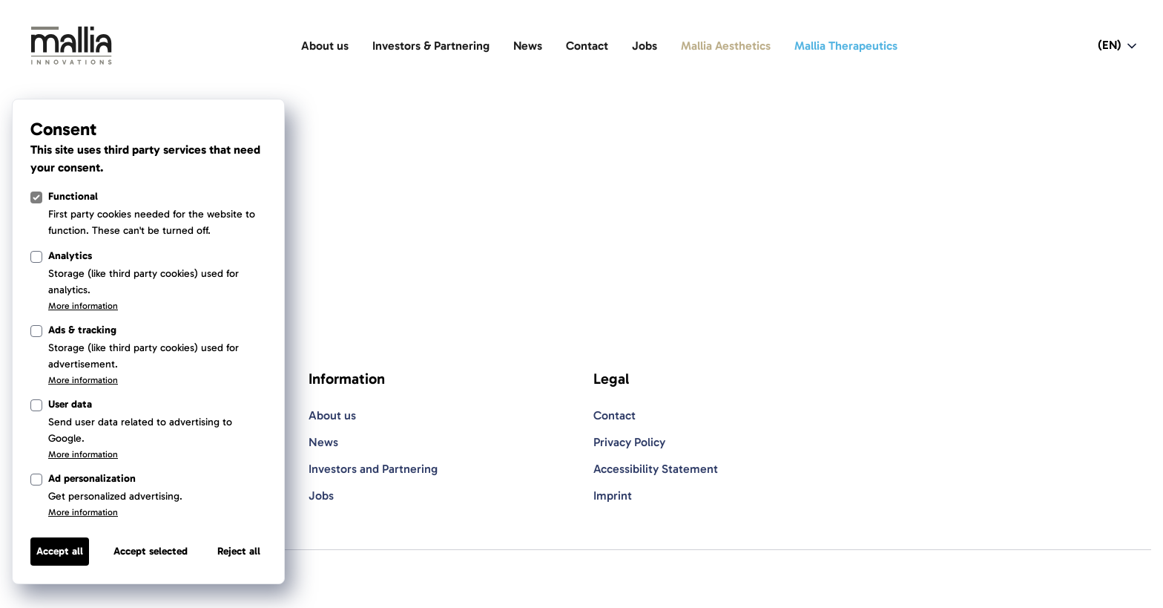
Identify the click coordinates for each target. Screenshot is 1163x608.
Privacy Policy (629, 442)
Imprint (612, 495)
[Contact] (587, 46)
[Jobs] (644, 46)
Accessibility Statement (655, 469)
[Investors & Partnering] (431, 46)
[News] (527, 46)
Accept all (59, 551)
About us (332, 415)
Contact (614, 415)
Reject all (238, 551)
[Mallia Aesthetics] (726, 46)
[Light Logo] (71, 46)
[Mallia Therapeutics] (845, 46)
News (323, 442)
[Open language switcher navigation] (1118, 46)
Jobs (321, 495)
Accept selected (150, 551)
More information (83, 306)
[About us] (325, 46)
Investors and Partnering (373, 469)
